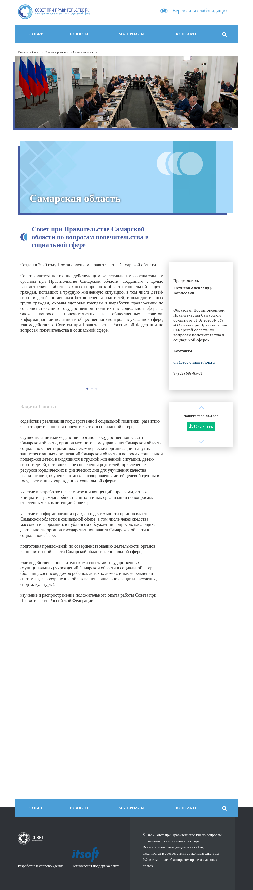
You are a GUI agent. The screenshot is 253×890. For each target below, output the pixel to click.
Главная (23, 52)
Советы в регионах (56, 52)
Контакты (187, 34)
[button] (87, 389)
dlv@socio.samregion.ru (194, 362)
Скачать (203, 426)
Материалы (132, 34)
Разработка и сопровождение (40, 866)
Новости (78, 34)
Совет (36, 34)
